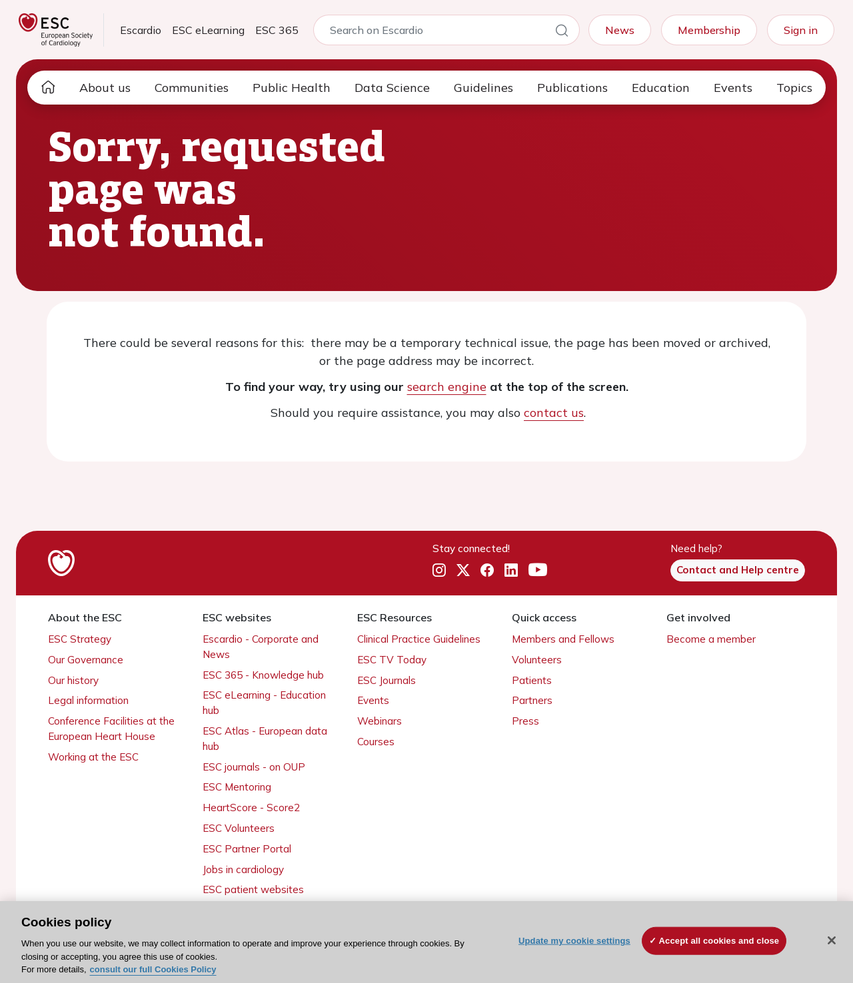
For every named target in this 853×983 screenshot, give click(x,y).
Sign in (801, 30)
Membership (709, 30)
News (619, 30)
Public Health (292, 87)
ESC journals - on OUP (254, 767)
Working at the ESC (93, 757)
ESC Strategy (79, 639)
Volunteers (537, 659)
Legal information (88, 700)
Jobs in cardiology (243, 869)
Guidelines (483, 87)
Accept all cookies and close (719, 941)
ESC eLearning (208, 30)
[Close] (831, 940)
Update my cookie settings (574, 941)
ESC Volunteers (239, 828)
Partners (532, 700)
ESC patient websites (253, 889)
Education (661, 87)
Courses (376, 741)
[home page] (48, 87)
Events (733, 87)
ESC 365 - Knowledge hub (263, 675)
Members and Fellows (563, 639)
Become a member (711, 639)
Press (525, 721)
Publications (572, 87)
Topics (794, 87)
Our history (73, 680)
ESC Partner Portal (247, 848)
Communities (192, 87)
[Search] (561, 33)
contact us (554, 412)
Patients (532, 680)
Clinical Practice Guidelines (418, 639)
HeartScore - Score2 (251, 807)
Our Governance (85, 659)
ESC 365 (277, 30)
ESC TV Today (391, 659)
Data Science (392, 87)
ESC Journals (386, 680)
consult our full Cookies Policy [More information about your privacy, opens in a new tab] (153, 969)
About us (105, 87)
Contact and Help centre (737, 569)
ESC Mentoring (237, 787)
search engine (446, 386)
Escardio (140, 30)
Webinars (379, 721)
